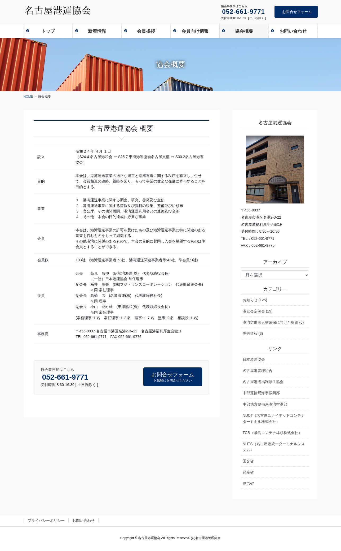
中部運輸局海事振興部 (261, 393)
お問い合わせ (83, 520)
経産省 (248, 472)
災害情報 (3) (253, 333)
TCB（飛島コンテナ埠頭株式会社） (272, 433)
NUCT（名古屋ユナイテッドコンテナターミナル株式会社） (274, 418)
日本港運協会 (254, 359)
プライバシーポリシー (46, 520)
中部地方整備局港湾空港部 (265, 404)
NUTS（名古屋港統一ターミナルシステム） (274, 447)
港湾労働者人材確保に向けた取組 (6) (273, 322)
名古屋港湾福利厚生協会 (263, 382)
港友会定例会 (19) (258, 311)
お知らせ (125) (255, 300)
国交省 (248, 461)
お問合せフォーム (297, 12)
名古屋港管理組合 (257, 370)
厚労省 (248, 483)
